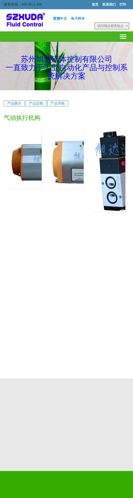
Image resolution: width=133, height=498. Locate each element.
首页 (95, 4)
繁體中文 (60, 18)
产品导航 (58, 103)
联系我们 (109, 4)
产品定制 (36, 103)
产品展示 (14, 103)
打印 (123, 4)
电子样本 (78, 18)
